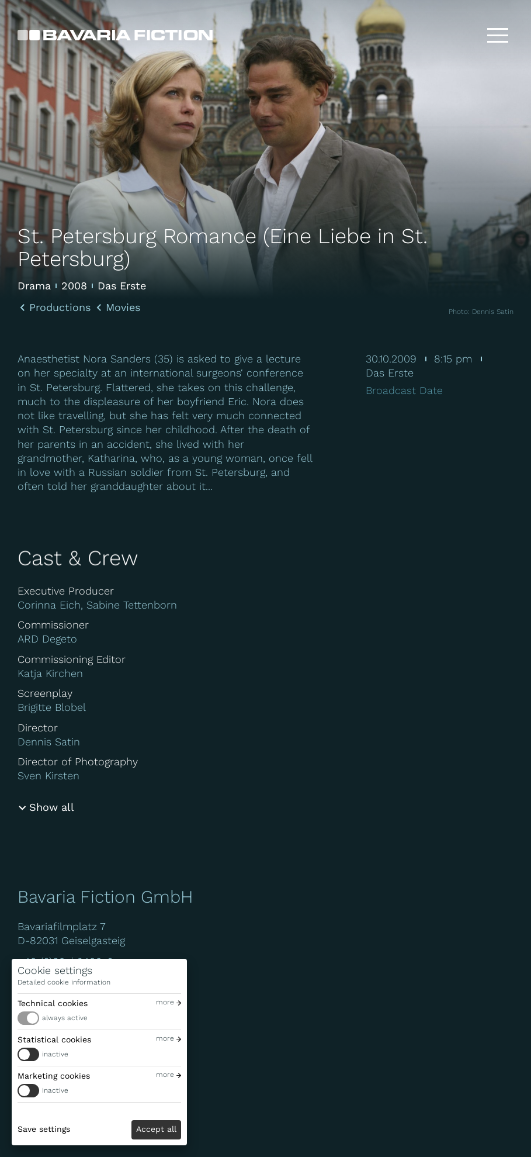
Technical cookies (53, 1003)
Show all (51, 807)
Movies (123, 307)
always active (65, 1018)
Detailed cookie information (64, 982)
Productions (60, 307)
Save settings (44, 1129)
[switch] (99, 1018)
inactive (55, 1054)
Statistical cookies (54, 1039)
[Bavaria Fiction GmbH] (115, 35)
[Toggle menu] (497, 35)
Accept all (156, 1129)
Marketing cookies (54, 1075)
